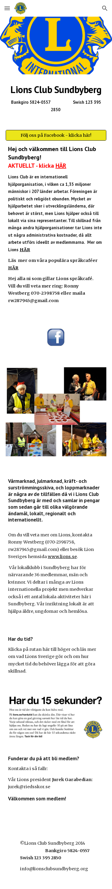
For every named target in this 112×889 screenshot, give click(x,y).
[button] (7, 8)
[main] (56, 98)
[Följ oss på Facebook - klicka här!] (56, 135)
